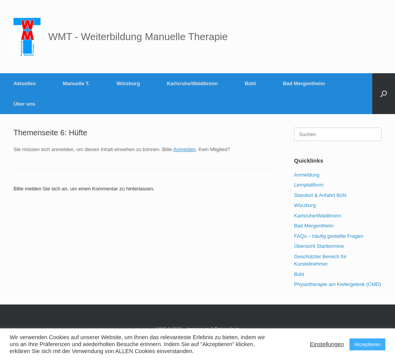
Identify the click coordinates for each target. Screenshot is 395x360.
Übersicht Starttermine (319, 246)
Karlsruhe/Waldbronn (192, 83)
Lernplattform (309, 185)
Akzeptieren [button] (367, 344)
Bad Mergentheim (304, 83)
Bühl (250, 83)
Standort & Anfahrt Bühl (320, 195)
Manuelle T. (76, 83)
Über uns (24, 104)
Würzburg (128, 83)
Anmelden (184, 149)
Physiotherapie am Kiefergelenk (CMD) (337, 284)
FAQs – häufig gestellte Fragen (328, 236)
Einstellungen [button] (327, 344)
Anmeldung (306, 175)
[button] (383, 93)
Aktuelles (25, 83)
